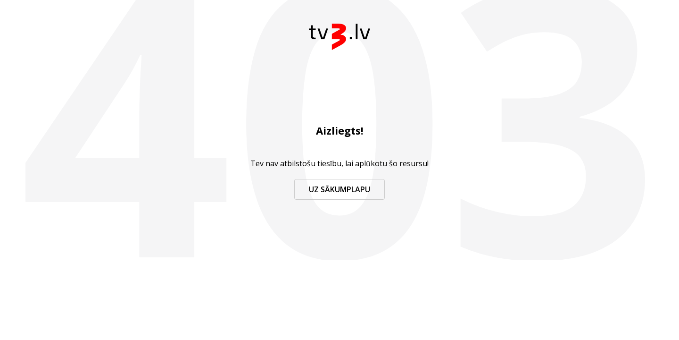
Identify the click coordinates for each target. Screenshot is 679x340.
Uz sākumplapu (339, 189)
